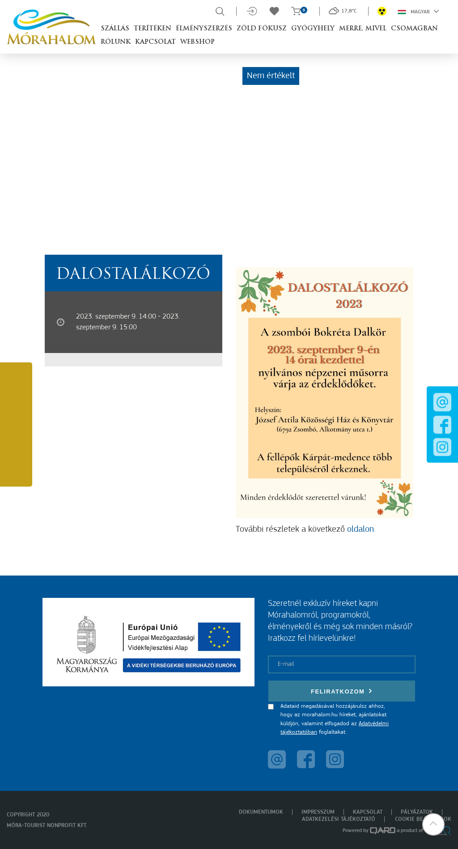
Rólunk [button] (116, 42)
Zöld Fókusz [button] (262, 28)
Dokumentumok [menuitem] (261, 812)
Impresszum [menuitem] (318, 812)
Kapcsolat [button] (155, 42)
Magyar (418, 11)
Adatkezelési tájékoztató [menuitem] (338, 819)
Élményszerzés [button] (204, 28)
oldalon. (361, 529)
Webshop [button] (197, 42)
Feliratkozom (342, 691)
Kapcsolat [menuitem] (367, 812)
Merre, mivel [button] (362, 28)
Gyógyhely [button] (313, 28)
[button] (433, 824)
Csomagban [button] (414, 28)
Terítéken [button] (152, 28)
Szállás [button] (115, 28)
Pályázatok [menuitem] (417, 812)
